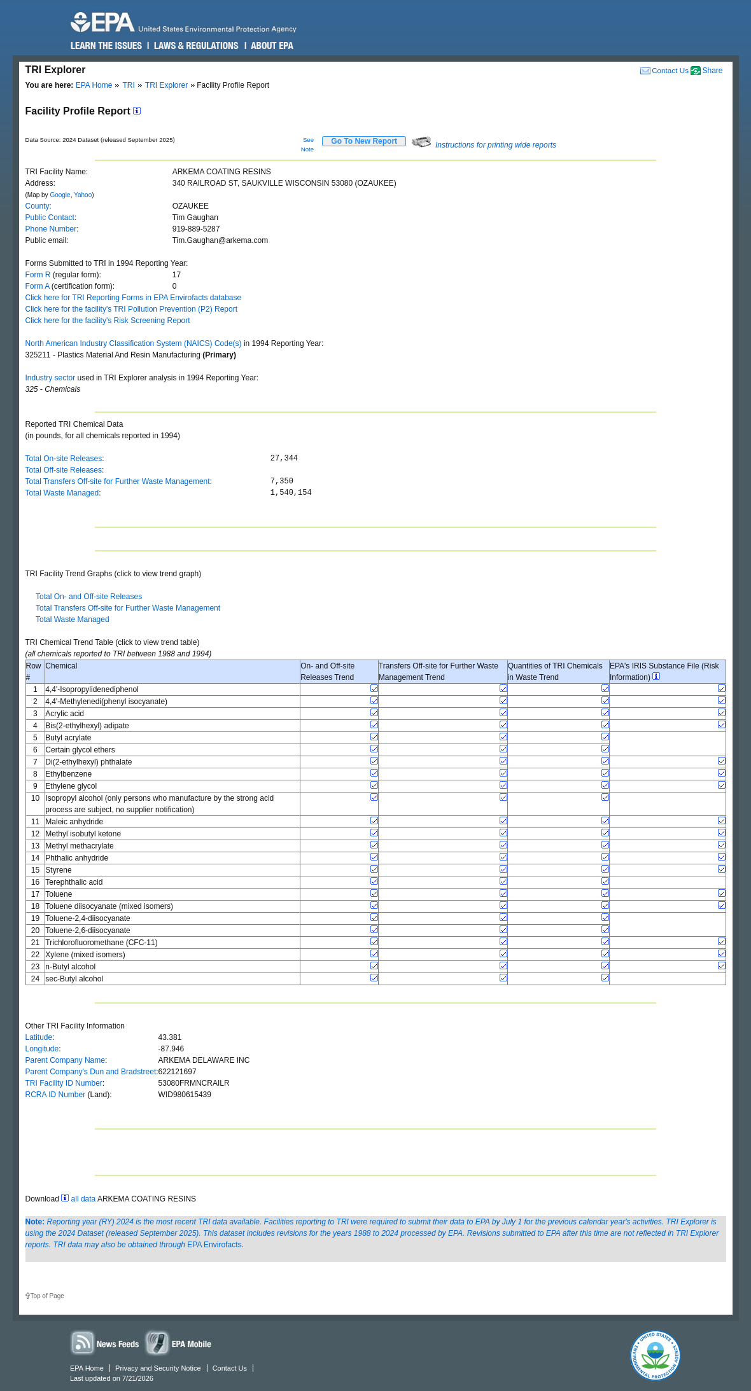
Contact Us (670, 70)
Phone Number (51, 229)
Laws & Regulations (195, 45)
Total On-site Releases (63, 458)
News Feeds (105, 1342)
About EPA (271, 45)
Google (60, 194)
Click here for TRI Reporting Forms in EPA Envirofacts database (133, 297)
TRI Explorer (166, 85)
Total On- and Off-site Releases (89, 596)
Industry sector (50, 377)
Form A (37, 286)
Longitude (42, 1048)
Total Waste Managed (62, 492)
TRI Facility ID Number (63, 1083)
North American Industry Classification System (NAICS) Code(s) (133, 343)
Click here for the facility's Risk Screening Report (107, 320)
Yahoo (83, 194)
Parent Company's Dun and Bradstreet (91, 1071)
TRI (128, 85)
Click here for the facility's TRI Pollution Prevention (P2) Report (131, 309)
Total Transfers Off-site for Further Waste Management (117, 481)
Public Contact (49, 217)
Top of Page (47, 1295)
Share (712, 70)
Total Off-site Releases (63, 470)
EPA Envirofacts (214, 1244)
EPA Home (94, 85)
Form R (38, 274)
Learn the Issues (106, 45)
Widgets (178, 1342)
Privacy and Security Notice (158, 1368)
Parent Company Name (65, 1060)
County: (38, 206)
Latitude (39, 1037)
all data (83, 1198)
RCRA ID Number (55, 1094)
